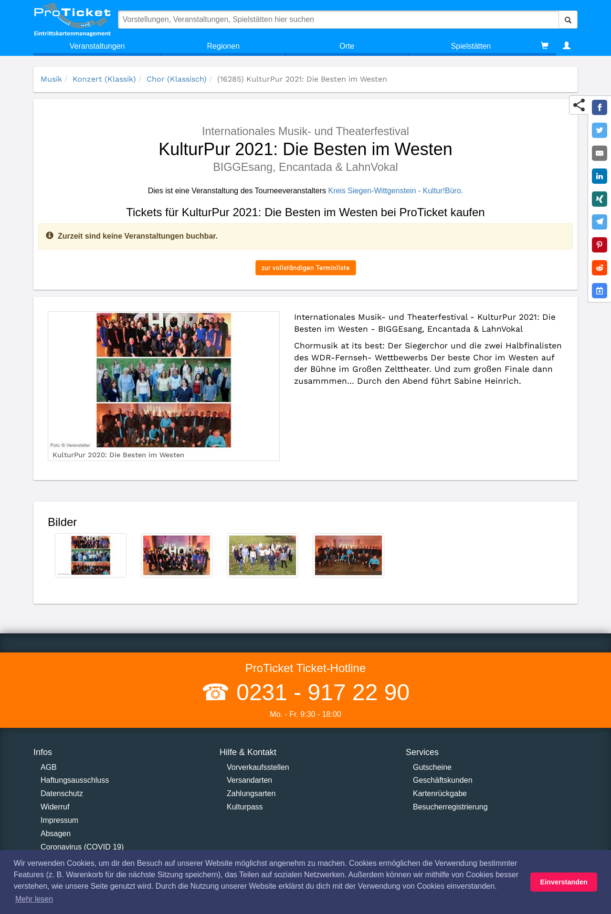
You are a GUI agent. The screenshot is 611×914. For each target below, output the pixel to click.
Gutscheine (432, 767)
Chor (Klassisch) (177, 79)
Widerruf (55, 807)
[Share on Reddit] (599, 267)
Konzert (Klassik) (104, 79)
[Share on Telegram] (599, 222)
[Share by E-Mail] (599, 153)
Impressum (59, 820)
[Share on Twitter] (599, 130)
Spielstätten (471, 46)
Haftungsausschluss (75, 780)
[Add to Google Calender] (599, 290)
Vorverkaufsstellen (258, 767)
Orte (346, 46)
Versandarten (249, 780)
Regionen (223, 46)
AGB (49, 767)
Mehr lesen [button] (34, 899)
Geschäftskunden (443, 780)
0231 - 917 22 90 (320, 692)
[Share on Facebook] (599, 107)
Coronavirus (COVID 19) (82, 847)
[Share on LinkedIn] (599, 176)
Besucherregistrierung (450, 807)
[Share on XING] (599, 199)
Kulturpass (245, 807)
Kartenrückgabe (440, 793)
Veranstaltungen (97, 46)
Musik (51, 79)
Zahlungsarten (251, 793)
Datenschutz (62, 793)
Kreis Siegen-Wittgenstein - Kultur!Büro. (395, 191)
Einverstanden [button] (564, 882)
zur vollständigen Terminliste (306, 267)
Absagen (56, 834)
